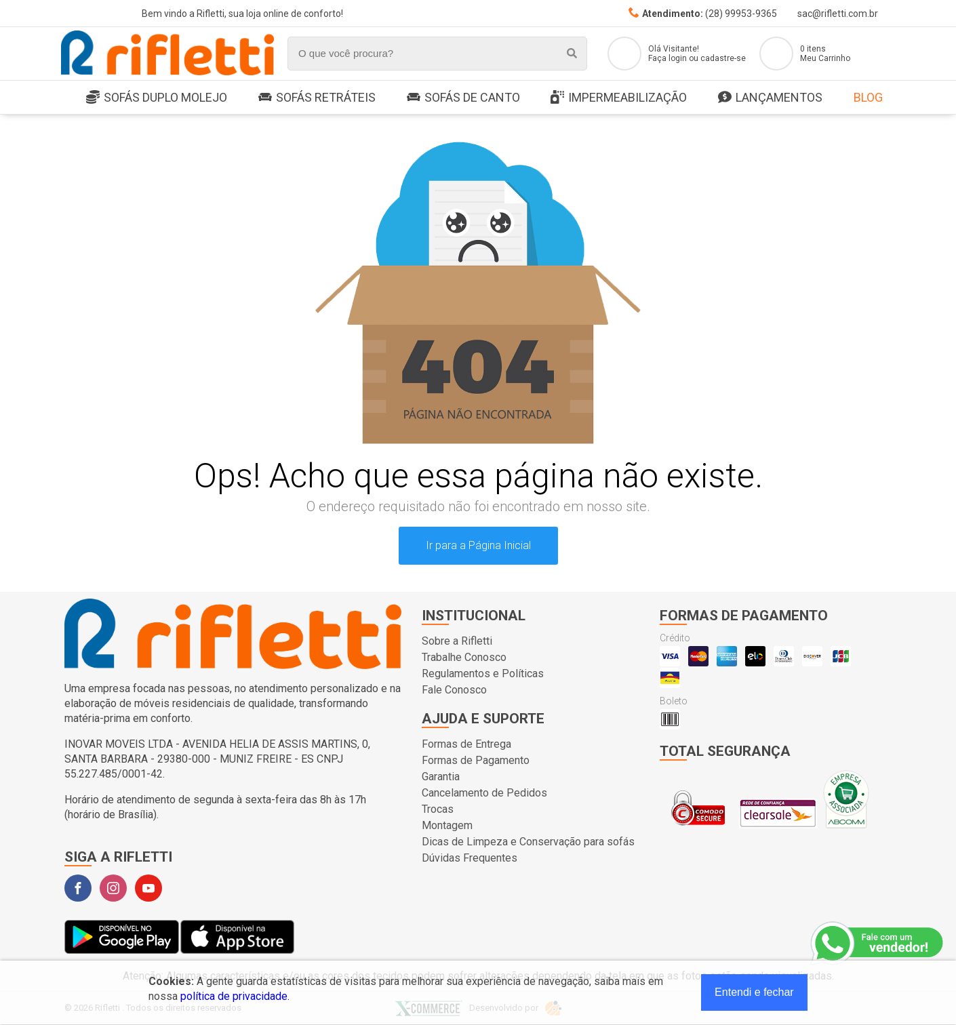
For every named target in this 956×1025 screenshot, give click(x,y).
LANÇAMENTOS (770, 98)
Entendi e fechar (754, 992)
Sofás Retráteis (317, 97)
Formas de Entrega (466, 744)
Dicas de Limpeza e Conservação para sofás (528, 841)
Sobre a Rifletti (457, 641)
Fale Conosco (454, 689)
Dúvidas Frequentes (469, 857)
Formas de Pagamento (476, 760)
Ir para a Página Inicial (478, 545)
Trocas (438, 809)
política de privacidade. (235, 996)
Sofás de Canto (463, 97)
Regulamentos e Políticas (483, 673)
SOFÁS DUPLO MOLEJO (156, 98)
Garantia (441, 776)
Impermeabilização (619, 98)
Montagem (447, 825)
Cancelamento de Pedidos (484, 792)
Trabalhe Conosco (464, 657)
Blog (868, 97)
